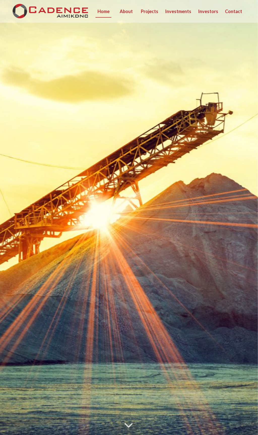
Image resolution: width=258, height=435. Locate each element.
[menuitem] (103, 11)
